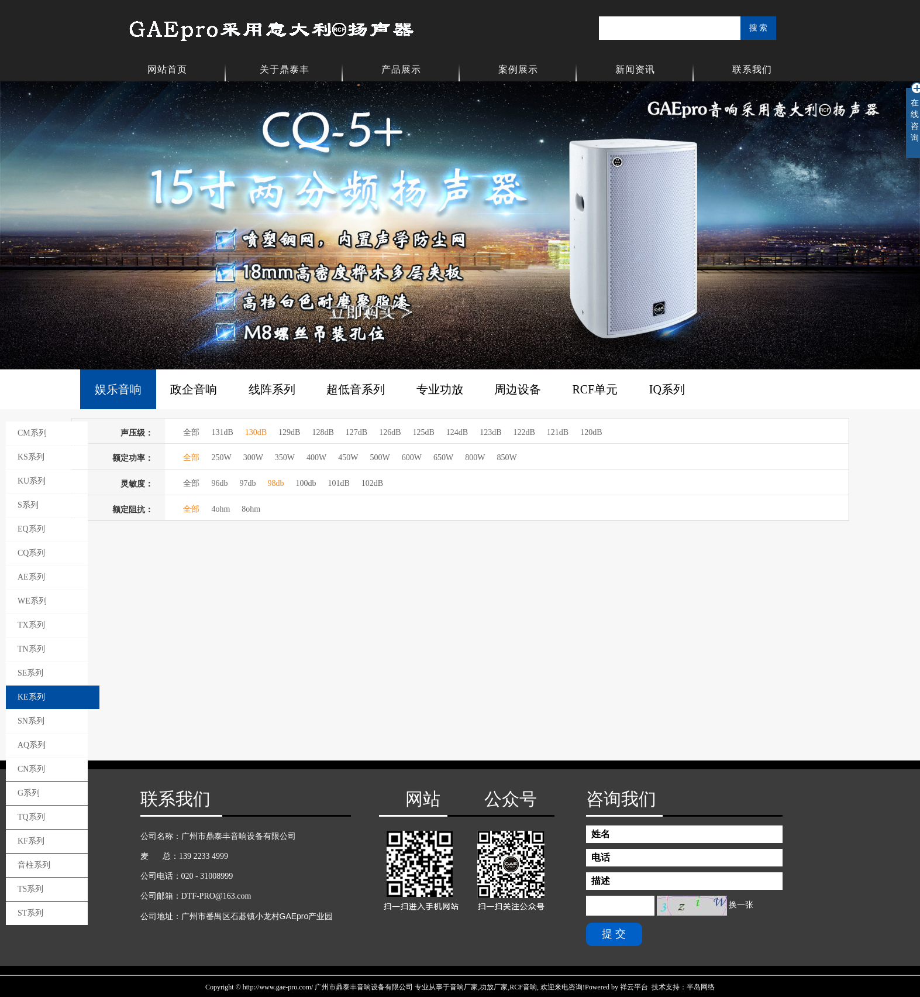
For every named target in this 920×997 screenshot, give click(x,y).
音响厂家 (464, 987)
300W (253, 457)
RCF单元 (595, 389)
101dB (338, 483)
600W (412, 457)
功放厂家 (494, 987)
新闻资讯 (635, 69)
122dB (524, 432)
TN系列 (31, 649)
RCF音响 (523, 987)
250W (221, 457)
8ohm (251, 509)
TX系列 (31, 625)
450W (348, 457)
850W (506, 457)
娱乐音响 (118, 389)
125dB (423, 432)
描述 (600, 881)
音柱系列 (34, 865)
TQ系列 (31, 817)
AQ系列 (32, 745)
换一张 (741, 904)
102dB (372, 483)
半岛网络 (701, 987)
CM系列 (32, 433)
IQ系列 (667, 389)
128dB (322, 432)
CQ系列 (31, 553)
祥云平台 (634, 987)
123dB (490, 432)
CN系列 (31, 769)
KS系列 (31, 457)
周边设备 (517, 389)
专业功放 (439, 389)
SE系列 (30, 673)
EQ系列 (31, 529)
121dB (557, 432)
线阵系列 (272, 389)
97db (247, 483)
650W (443, 457)
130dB (256, 432)
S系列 (28, 505)
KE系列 (31, 697)
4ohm (220, 509)
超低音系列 (355, 389)
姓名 (600, 834)
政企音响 (193, 389)
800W (475, 457)
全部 (191, 432)
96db (219, 483)
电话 (600, 857)
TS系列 (30, 889)
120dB (591, 432)
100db (305, 483)
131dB (222, 432)
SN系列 (31, 721)
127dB (356, 432)
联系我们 (752, 69)
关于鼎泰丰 (284, 69)
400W (316, 457)
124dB (457, 432)
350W (285, 457)
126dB (390, 432)
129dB (289, 432)
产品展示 (401, 69)
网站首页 (167, 69)
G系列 (29, 793)
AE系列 (31, 577)
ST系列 (30, 913)
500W (380, 457)
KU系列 (32, 481)
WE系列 (32, 601)
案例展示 (518, 69)
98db (275, 483)
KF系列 (31, 841)
